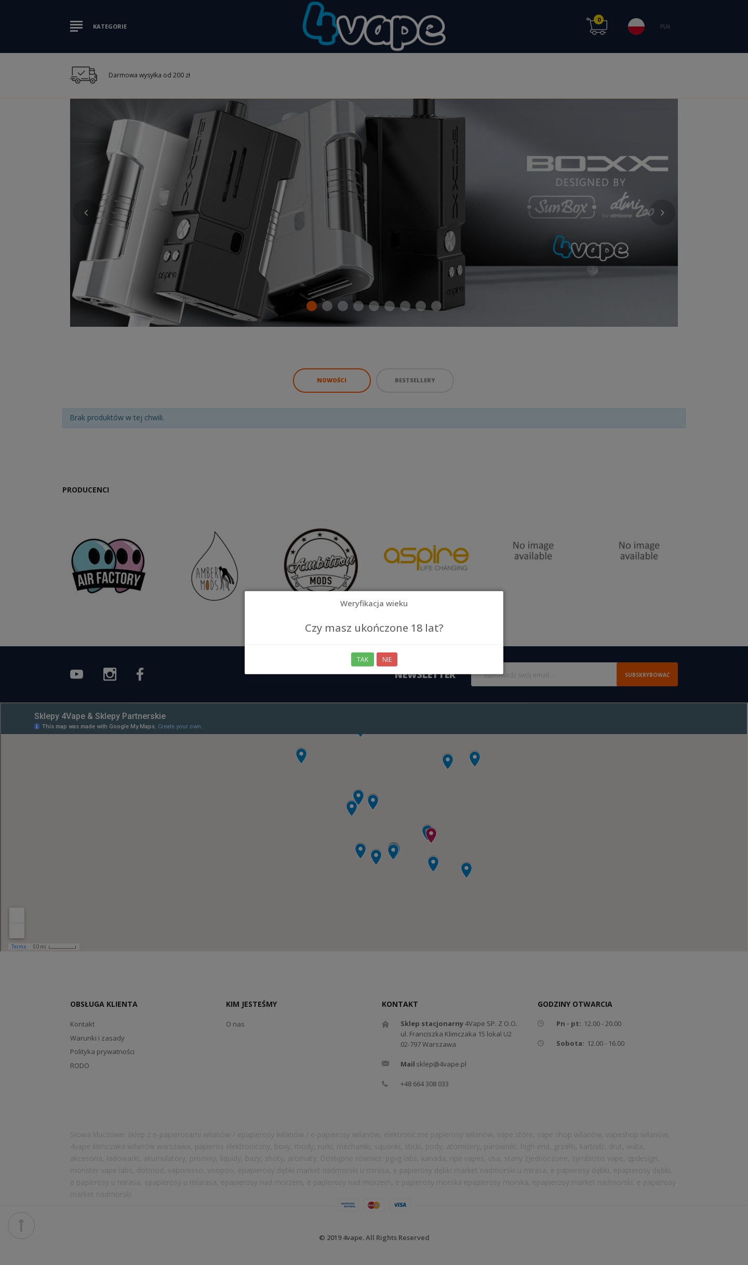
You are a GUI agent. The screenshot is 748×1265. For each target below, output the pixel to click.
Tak (362, 659)
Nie (387, 659)
